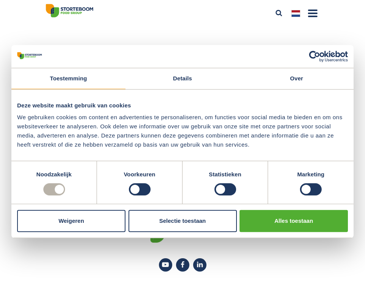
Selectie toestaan (182, 220)
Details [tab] (182, 78)
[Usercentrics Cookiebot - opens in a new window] (314, 56)
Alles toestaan (294, 220)
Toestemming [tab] (68, 78)
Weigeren (71, 220)
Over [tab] (296, 78)
